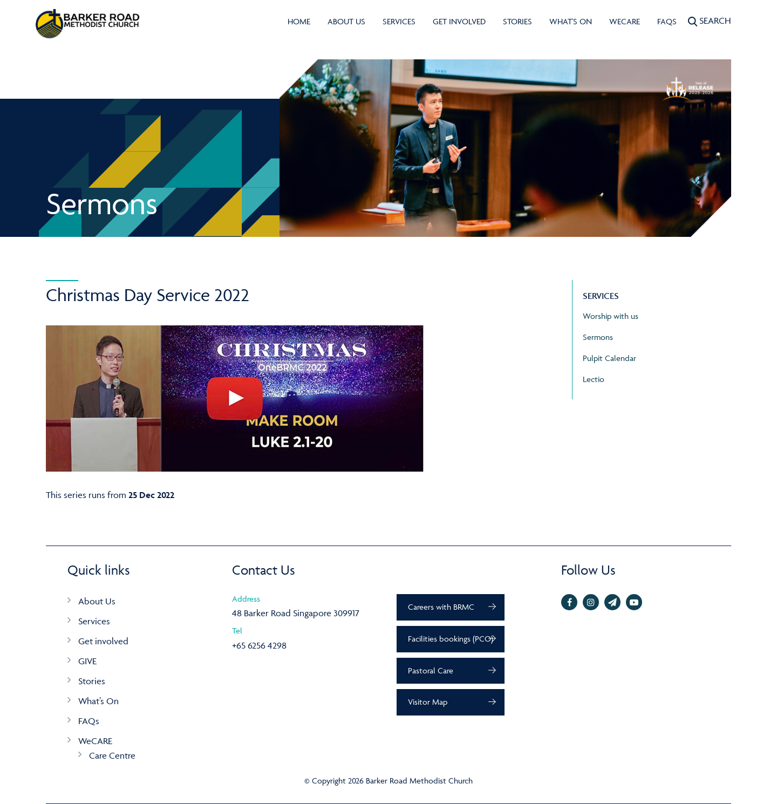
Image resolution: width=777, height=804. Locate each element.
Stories (517, 21)
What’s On (98, 701)
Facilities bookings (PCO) (450, 638)
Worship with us (610, 316)
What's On (570, 21)
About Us (346, 21)
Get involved (459, 21)
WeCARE (624, 21)
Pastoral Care (430, 670)
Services (399, 21)
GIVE (87, 661)
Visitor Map (427, 702)
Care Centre (112, 755)
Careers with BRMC (441, 607)
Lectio (593, 379)
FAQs (667, 21)
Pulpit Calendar (609, 358)
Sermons (598, 337)
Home (299, 21)
